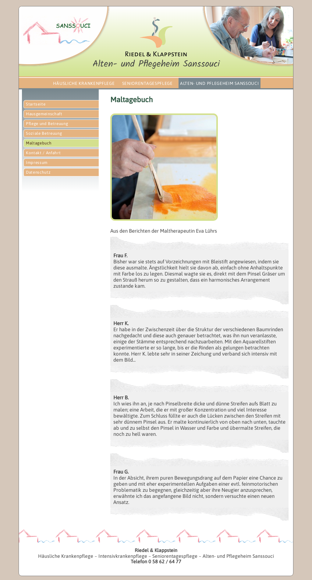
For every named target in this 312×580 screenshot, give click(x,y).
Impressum (37, 162)
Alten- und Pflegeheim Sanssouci (219, 83)
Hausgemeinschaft (44, 114)
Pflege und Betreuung (47, 123)
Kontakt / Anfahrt (43, 153)
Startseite (36, 104)
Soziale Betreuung (44, 133)
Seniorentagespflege (147, 83)
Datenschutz (38, 172)
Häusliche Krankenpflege (84, 83)
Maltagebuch (38, 143)
